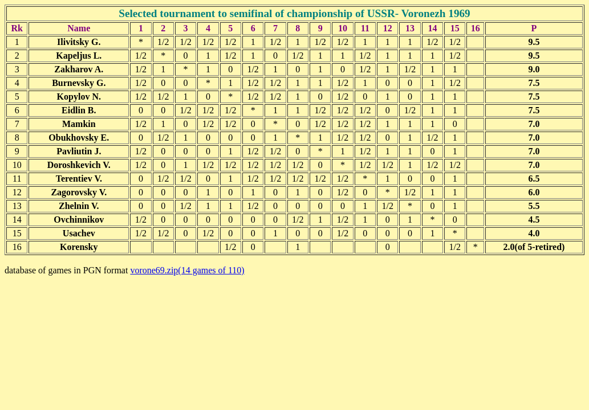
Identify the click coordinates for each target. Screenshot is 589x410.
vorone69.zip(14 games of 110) (187, 270)
